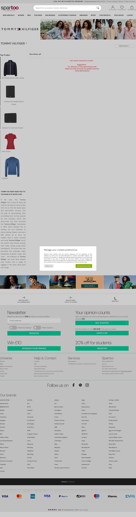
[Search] (98, 8)
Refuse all (48, 266)
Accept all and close (84, 266)
